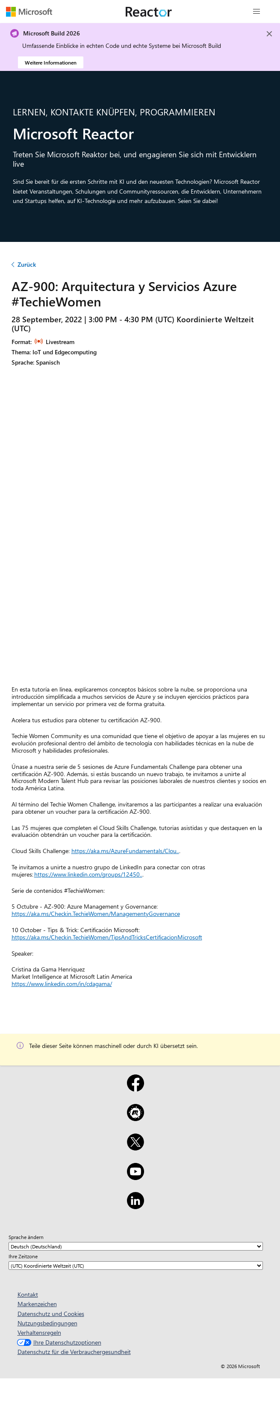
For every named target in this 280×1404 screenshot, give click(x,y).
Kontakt (28, 1294)
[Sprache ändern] (136, 1246)
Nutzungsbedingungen (47, 1323)
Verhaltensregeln (39, 1332)
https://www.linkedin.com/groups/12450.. (88, 874)
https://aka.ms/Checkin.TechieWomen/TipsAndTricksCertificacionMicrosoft (107, 937)
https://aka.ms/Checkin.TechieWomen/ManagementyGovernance (96, 914)
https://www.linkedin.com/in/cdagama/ (62, 984)
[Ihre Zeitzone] (136, 1265)
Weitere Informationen (51, 62)
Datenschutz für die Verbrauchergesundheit (74, 1352)
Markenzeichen (37, 1304)
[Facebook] (135, 1088)
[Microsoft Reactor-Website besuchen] (149, 11)
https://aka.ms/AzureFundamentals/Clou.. (125, 851)
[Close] (269, 34)
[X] (135, 1147)
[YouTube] (135, 1177)
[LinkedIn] (135, 1206)
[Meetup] (135, 1118)
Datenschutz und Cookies (51, 1314)
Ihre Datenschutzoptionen (58, 1342)
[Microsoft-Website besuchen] (29, 11)
